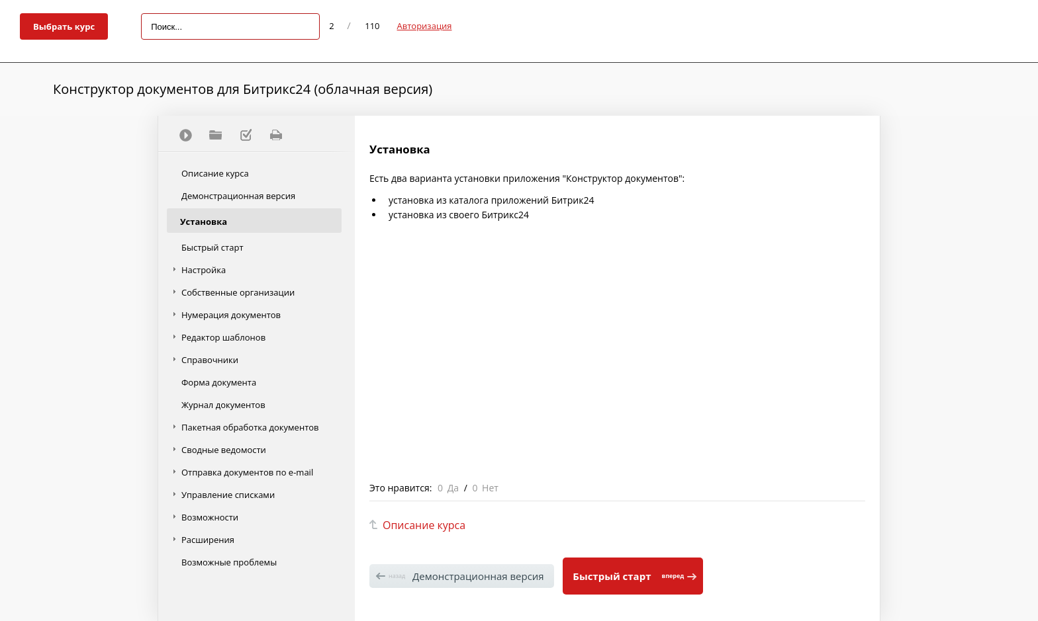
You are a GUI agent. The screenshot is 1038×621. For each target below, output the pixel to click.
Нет (490, 487)
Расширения (207, 540)
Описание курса (215, 173)
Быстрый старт (212, 247)
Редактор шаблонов (223, 337)
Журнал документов (223, 405)
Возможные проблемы (229, 562)
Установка (203, 222)
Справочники (209, 360)
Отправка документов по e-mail (247, 472)
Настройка (203, 270)
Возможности (209, 517)
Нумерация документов (231, 315)
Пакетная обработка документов (250, 427)
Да (453, 487)
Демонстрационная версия (238, 196)
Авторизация (424, 26)
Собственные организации (238, 292)
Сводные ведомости (223, 450)
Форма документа (218, 382)
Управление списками (228, 495)
